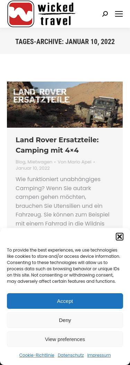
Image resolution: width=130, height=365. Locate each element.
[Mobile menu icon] (119, 14)
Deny (65, 320)
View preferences (65, 339)
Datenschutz (71, 355)
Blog (20, 162)
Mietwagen (39, 162)
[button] (119, 236)
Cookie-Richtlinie (36, 355)
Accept (65, 301)
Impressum (99, 355)
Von (75, 162)
